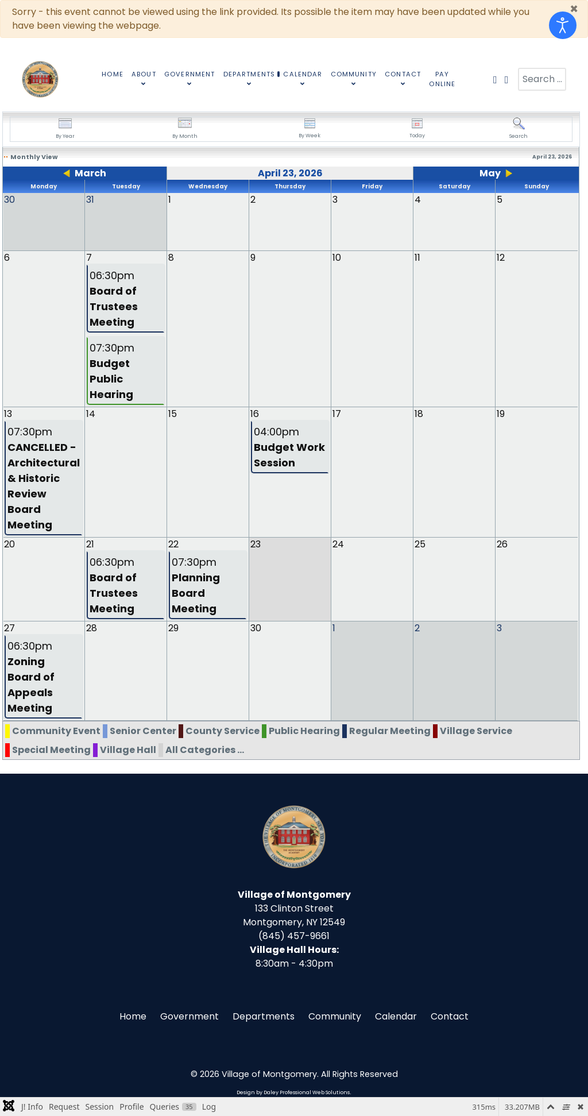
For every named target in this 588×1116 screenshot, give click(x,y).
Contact (450, 1015)
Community (334, 1015)
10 (336, 257)
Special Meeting (51, 749)
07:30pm (112, 370)
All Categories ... (204, 749)
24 (338, 543)
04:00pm (289, 446)
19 (501, 413)
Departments (264, 1015)
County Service (222, 730)
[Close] (573, 9)
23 (255, 543)
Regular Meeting (390, 730)
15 (172, 413)
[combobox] (542, 79)
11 (417, 257)
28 (91, 627)
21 (90, 543)
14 (90, 413)
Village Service (476, 730)
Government (189, 1015)
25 (420, 543)
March (90, 173)
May (490, 173)
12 (501, 257)
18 (419, 413)
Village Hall (128, 749)
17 (336, 413)
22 (173, 543)
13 (8, 413)
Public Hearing (304, 730)
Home (132, 1015)
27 (9, 627)
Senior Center (143, 730)
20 (9, 543)
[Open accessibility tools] (563, 25)
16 (254, 413)
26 (502, 543)
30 (255, 627)
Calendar (396, 1015)
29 (173, 627)
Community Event (56, 730)
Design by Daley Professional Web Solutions (293, 1091)
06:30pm (114, 298)
